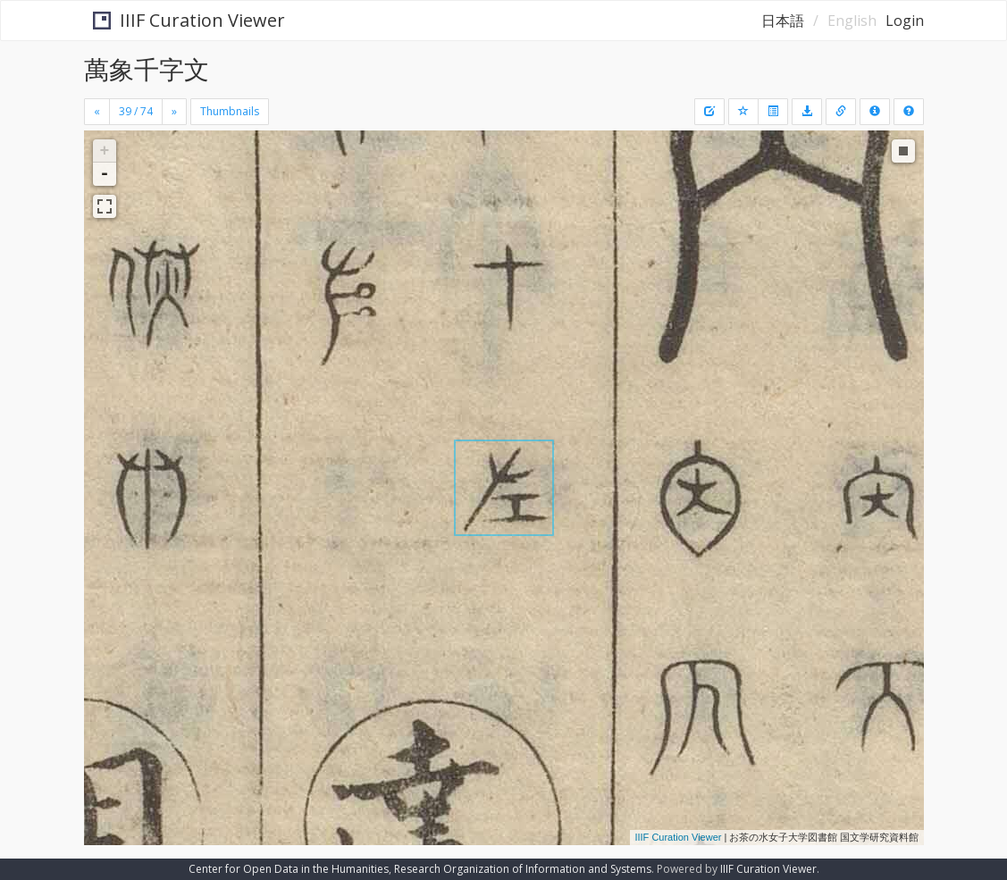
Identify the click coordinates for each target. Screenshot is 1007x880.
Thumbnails (229, 111)
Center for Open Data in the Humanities (289, 868)
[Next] (174, 111)
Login (904, 20)
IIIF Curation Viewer (181, 20)
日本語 (782, 20)
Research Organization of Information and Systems (522, 868)
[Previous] (97, 111)
